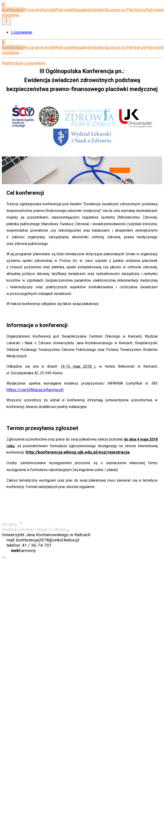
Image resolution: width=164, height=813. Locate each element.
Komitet (48, 9)
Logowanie (21, 32)
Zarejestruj (119, 170)
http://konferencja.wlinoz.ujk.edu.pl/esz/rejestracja (78, 452)
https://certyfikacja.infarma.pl (34, 389)
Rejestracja (12, 63)
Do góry (13, 524)
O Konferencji (13, 7)
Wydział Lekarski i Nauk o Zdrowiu (35, 529)
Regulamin (82, 9)
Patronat (64, 9)
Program (32, 9)
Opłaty (98, 9)
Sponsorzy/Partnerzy (124, 9)
